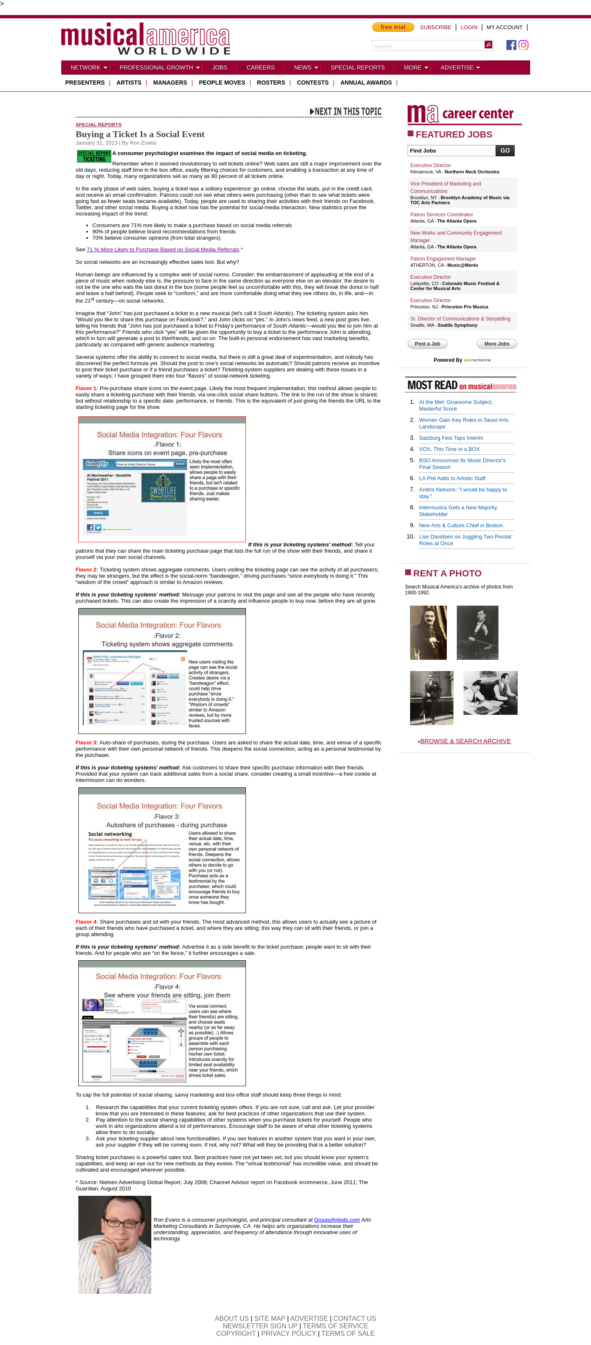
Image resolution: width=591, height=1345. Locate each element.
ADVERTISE (309, 1318)
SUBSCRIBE (435, 27)
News (306, 69)
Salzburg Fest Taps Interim (451, 438)
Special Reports (358, 67)
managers (170, 82)
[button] (488, 44)
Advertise (461, 69)
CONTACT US (354, 1318)
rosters (271, 82)
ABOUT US (232, 1318)
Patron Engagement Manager (443, 259)
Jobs (220, 67)
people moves (222, 82)
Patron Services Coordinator (442, 215)
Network (89, 69)
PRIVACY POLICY (288, 1333)
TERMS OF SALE (348, 1333)
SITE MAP (269, 1318)
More (416, 69)
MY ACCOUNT (505, 27)
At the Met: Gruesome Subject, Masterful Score (456, 405)
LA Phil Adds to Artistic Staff (452, 478)
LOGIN (469, 27)
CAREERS (261, 67)
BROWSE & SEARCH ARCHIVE (466, 740)
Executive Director (431, 165)
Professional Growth (160, 69)
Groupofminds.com (337, 1220)
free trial (393, 26)
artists (129, 82)
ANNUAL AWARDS (366, 82)
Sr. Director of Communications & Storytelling (461, 319)
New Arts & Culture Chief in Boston (461, 525)
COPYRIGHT (236, 1333)
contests (312, 82)
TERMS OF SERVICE (335, 1326)
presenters (85, 82)
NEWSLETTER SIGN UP (260, 1326)
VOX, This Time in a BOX (449, 449)
